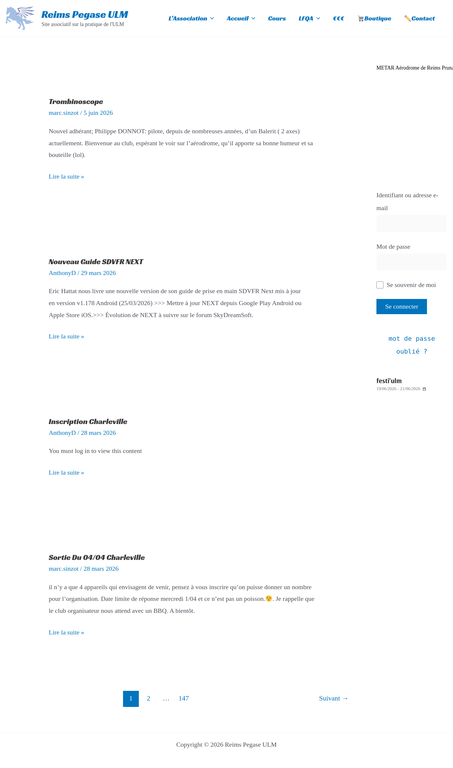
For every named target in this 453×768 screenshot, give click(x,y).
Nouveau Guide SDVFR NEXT (96, 261)
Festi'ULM (389, 380)
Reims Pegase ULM (85, 14)
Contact (419, 18)
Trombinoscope (76, 101)
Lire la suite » (66, 175)
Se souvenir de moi (406, 284)
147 (184, 698)
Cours (277, 18)
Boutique (374, 18)
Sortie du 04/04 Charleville (97, 557)
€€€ (338, 18)
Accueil (241, 18)
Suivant (334, 698)
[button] (210, 18)
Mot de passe (393, 246)
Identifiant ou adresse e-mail (407, 201)
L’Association (191, 18)
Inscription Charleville (88, 421)
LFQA (309, 18)
